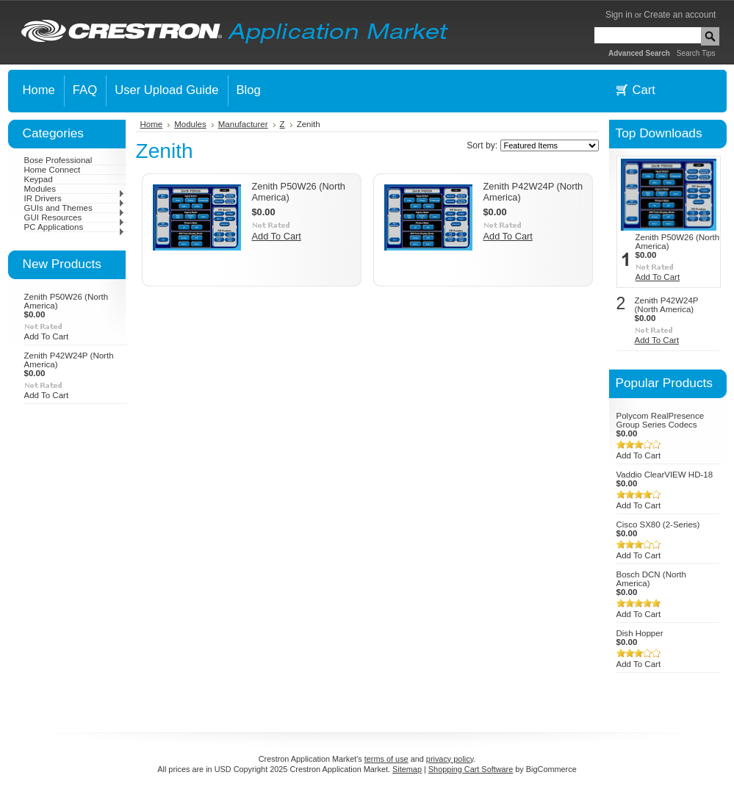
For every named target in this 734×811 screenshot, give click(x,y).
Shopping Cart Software (470, 769)
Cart (644, 90)
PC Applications (74, 227)
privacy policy (449, 758)
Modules (74, 188)
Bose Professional (58, 160)
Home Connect (52, 169)
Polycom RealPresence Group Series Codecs (660, 420)
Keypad (38, 179)
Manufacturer (243, 124)
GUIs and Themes (74, 207)
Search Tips (696, 53)
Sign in (619, 15)
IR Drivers (74, 198)
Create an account (680, 15)
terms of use (386, 758)
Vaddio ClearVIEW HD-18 (664, 474)
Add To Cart (46, 336)
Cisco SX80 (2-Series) (658, 524)
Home (151, 124)
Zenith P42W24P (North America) (667, 305)
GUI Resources (74, 217)
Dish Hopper (639, 633)
